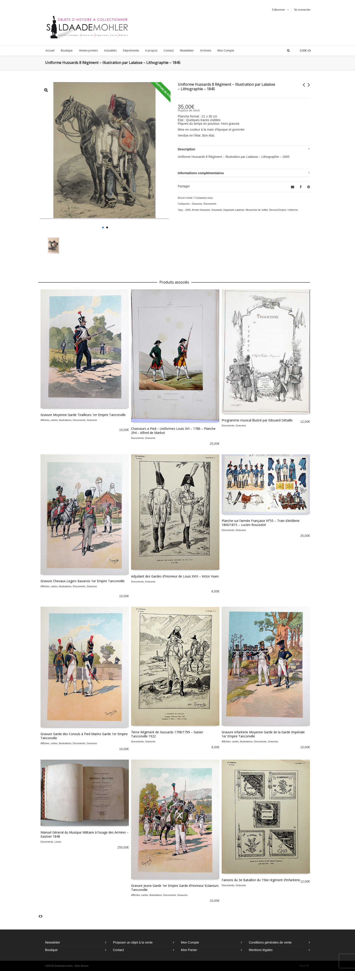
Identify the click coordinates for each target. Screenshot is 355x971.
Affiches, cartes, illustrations (56, 420)
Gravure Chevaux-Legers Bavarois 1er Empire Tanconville (83, 581)
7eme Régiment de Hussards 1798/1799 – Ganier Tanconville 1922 (167, 734)
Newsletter (52, 942)
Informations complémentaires (201, 173)
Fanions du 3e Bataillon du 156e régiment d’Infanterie (261, 880)
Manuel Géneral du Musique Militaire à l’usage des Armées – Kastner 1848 (85, 834)
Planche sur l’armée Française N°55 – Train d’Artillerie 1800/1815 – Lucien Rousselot (261, 523)
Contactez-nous (204, 197)
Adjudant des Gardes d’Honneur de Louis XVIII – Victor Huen (175, 576)
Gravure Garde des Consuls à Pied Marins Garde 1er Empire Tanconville (84, 736)
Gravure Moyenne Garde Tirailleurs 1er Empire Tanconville (83, 415)
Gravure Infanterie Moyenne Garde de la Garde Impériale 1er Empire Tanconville (263, 734)
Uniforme (293, 209)
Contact (118, 950)
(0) (303, 50)
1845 (187, 209)
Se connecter (302, 10)
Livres (58, 841)
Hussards (216, 209)
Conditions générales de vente (270, 942)
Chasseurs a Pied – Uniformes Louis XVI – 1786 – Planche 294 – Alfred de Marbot (173, 430)
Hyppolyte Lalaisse (233, 209)
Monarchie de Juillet (257, 209)
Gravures (197, 203)
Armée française (201, 209)
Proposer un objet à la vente (133, 942)
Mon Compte (190, 942)
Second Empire (277, 209)
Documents (210, 203)
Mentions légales (261, 950)
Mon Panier (189, 950)
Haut (304, 965)
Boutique (51, 950)
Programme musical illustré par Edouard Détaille (257, 420)
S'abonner (278, 10)
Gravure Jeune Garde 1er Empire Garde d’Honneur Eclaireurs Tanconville (175, 887)
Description (186, 149)
